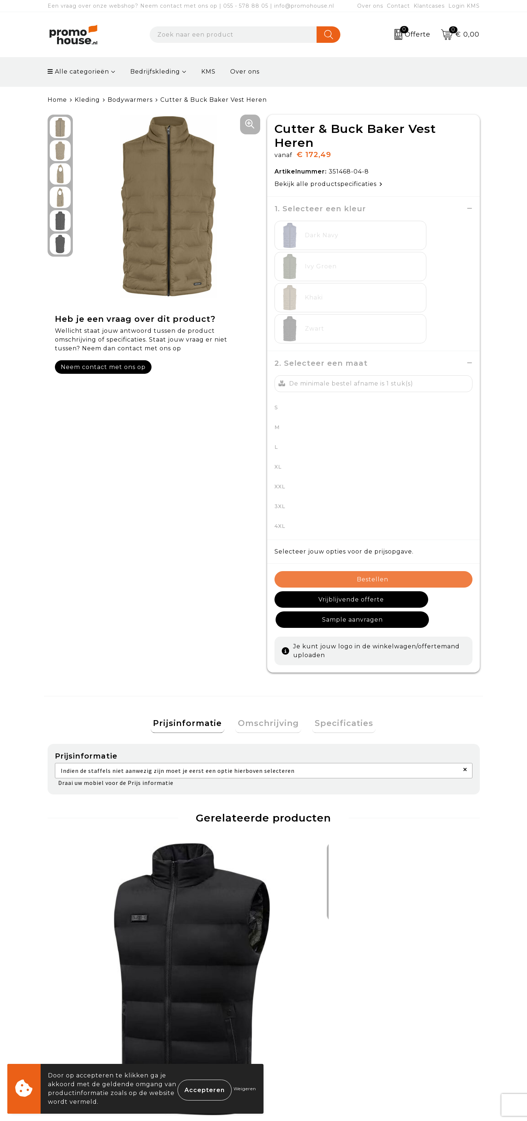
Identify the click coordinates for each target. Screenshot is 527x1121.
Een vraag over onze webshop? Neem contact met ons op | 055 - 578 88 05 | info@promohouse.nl (191, 6)
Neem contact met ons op (103, 366)
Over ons (370, 6)
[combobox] (233, 34)
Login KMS (464, 6)
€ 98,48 (81, 913)
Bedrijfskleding (155, 71)
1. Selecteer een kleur (320, 208)
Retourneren (294, 1020)
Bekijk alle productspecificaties (328, 183)
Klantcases (429, 6)
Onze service (294, 1037)
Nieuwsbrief (185, 1003)
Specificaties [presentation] (339, 642)
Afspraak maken (191, 1020)
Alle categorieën (78, 71)
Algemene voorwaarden (419, 986)
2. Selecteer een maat (321, 300)
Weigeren (244, 1088)
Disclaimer (396, 1037)
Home (57, 99)
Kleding (87, 99)
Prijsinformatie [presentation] (192, 642)
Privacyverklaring (408, 1020)
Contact (398, 6)
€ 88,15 (187, 891)
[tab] (192, 642)
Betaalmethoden (300, 1003)
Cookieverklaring (407, 1003)
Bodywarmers (130, 99)
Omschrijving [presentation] (268, 642)
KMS (208, 71)
